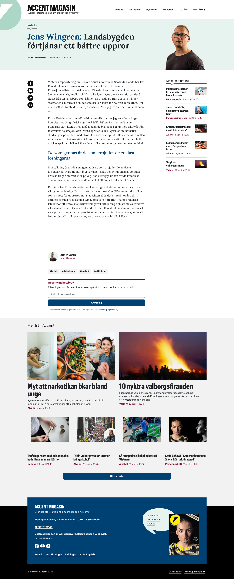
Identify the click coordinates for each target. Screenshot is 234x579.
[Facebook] (37, 546)
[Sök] (183, 9)
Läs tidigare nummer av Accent (153, 519)
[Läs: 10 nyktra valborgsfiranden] (163, 356)
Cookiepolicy (175, 571)
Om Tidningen (54, 554)
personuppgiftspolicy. (108, 309)
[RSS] (48, 546)
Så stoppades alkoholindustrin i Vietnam (138, 457)
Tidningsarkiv (73, 554)
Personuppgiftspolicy (194, 571)
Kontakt (39, 554)
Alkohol (119, 9)
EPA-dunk (84, 271)
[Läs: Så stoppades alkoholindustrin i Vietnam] (142, 429)
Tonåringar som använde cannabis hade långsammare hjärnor (47, 457)
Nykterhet (151, 9)
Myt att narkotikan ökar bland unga (59, 390)
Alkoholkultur (68, 271)
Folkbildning (100, 271)
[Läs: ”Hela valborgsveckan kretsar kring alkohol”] (96, 429)
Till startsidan (117, 475)
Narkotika (135, 9)
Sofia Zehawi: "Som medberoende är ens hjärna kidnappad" (185, 457)
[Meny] (199, 9)
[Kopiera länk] (30, 98)
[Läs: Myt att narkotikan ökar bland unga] (71, 356)
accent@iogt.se (68, 258)
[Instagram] (42, 546)
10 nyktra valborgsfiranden (156, 386)
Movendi (168, 9)
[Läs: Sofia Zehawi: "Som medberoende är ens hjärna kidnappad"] (188, 429)
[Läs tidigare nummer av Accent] (184, 534)
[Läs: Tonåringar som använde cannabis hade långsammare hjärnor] (50, 429)
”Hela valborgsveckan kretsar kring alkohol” (91, 457)
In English (89, 554)
